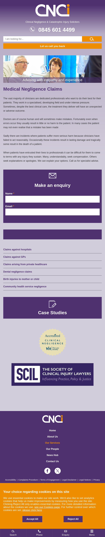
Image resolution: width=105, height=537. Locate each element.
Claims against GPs (14, 257)
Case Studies (52, 312)
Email (8, 206)
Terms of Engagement (50, 480)
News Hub (52, 455)
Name (8, 193)
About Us (52, 436)
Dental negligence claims (17, 271)
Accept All (32, 519)
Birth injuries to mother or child (21, 279)
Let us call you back (52, 46)
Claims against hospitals (17, 249)
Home (52, 430)
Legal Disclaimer (69, 480)
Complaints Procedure (28, 480)
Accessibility (10, 480)
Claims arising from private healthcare (25, 264)
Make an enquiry (52, 185)
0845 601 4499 (56, 30)
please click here (32, 510)
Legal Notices (85, 480)
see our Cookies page (47, 507)
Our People (52, 449)
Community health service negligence (24, 286)
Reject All (73, 519)
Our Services (52, 442)
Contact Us (52, 461)
